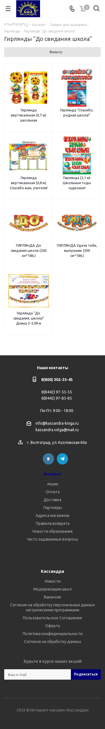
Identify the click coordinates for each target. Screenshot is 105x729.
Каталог (52, 474)
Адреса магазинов (52, 515)
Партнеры (52, 507)
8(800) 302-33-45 (57, 379)
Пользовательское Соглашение (52, 618)
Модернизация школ (52, 589)
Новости (52, 581)
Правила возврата (52, 523)
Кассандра (52, 571)
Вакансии (52, 597)
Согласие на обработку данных (52, 641)
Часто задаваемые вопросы (52, 539)
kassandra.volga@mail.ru (57, 430)
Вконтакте (48, 458)
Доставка (52, 499)
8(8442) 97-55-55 (56, 392)
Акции (52, 484)
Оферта (52, 626)
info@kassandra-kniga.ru (57, 423)
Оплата (53, 492)
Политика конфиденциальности (53, 633)
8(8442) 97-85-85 (56, 398)
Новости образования (52, 531)
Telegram (62, 458)
